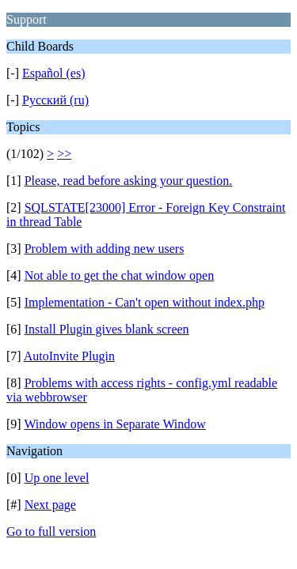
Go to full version (51, 531)
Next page (50, 504)
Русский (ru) (55, 100)
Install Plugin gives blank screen (107, 329)
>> (64, 153)
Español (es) (54, 73)
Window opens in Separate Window (114, 424)
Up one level (57, 477)
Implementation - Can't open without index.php (145, 302)
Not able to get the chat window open (120, 275)
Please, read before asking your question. (129, 180)
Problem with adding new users (105, 248)
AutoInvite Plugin (69, 356)
